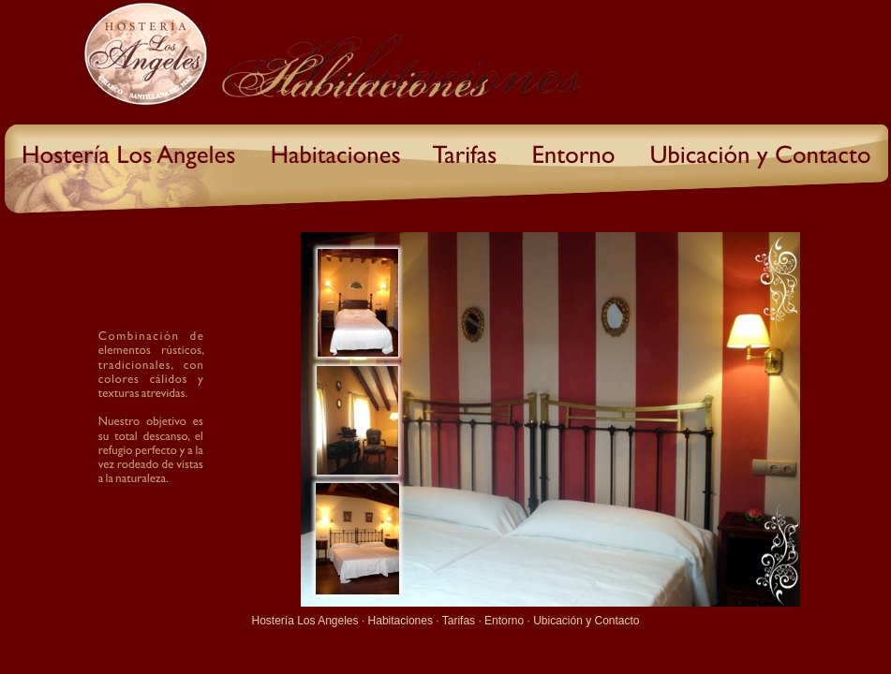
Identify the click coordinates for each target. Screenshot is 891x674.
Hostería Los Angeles (304, 620)
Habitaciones (400, 620)
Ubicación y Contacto (586, 620)
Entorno (504, 620)
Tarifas (458, 620)
